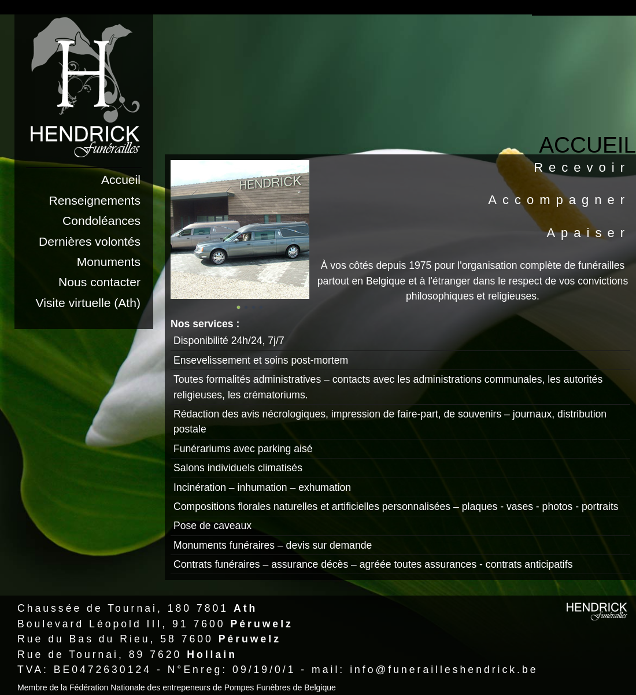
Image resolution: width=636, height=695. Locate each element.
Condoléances (101, 220)
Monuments (108, 261)
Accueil (120, 179)
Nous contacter (99, 282)
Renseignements (94, 200)
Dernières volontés (89, 241)
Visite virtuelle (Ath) (88, 302)
